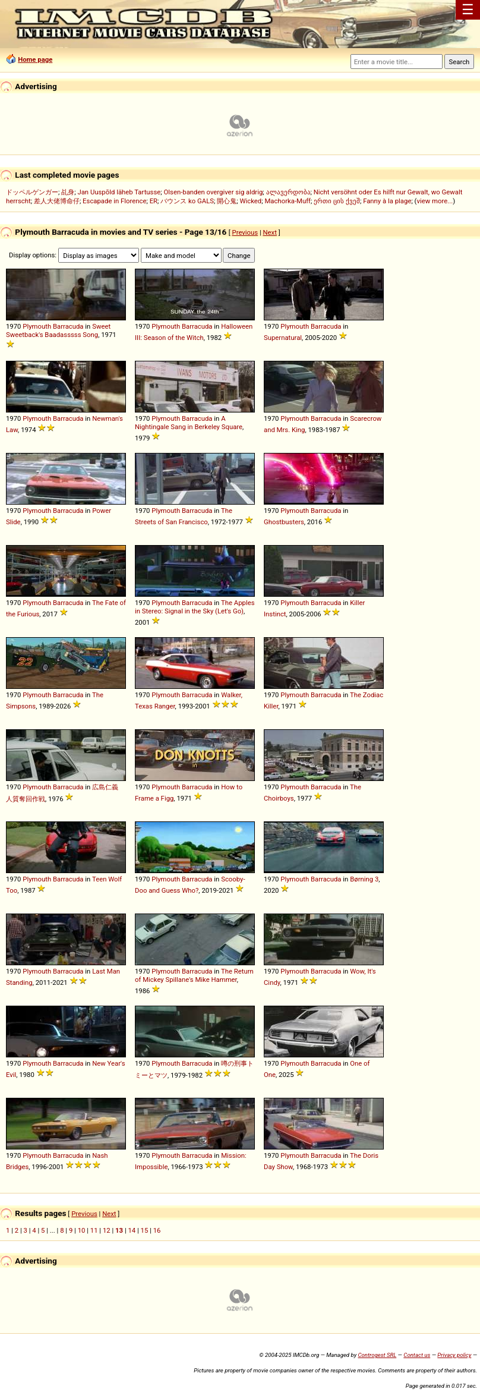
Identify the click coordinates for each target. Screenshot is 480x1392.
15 (145, 1230)
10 (82, 1230)
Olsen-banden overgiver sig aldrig (213, 192)
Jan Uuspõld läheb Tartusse (118, 192)
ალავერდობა (288, 192)
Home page (35, 59)
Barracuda (68, 326)
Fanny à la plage (387, 201)
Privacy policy (454, 1355)
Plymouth (37, 326)
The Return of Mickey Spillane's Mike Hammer (194, 975)
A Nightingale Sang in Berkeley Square (188, 422)
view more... (434, 201)
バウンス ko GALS (187, 201)
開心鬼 (226, 201)
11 (94, 1230)
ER (153, 201)
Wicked (251, 201)
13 (119, 1230)
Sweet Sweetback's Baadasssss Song (58, 330)
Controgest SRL (377, 1355)
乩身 (67, 192)
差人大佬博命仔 (57, 201)
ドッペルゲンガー (32, 192)
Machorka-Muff (287, 201)
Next (270, 232)
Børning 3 (364, 879)
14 (131, 1230)
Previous (245, 232)
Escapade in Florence (114, 201)
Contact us (416, 1355)
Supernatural (283, 337)
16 (157, 1230)
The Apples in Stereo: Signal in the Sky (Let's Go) (195, 607)
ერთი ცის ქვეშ (337, 201)
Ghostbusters (284, 522)
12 (106, 1230)
